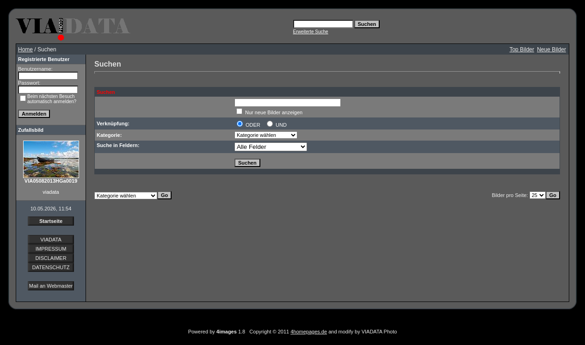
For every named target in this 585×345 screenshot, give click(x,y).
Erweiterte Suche (310, 31)
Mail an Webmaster (51, 286)
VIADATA (50, 239)
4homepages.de (308, 331)
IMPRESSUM (51, 249)
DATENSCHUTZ (50, 267)
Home (25, 49)
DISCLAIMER (50, 258)
